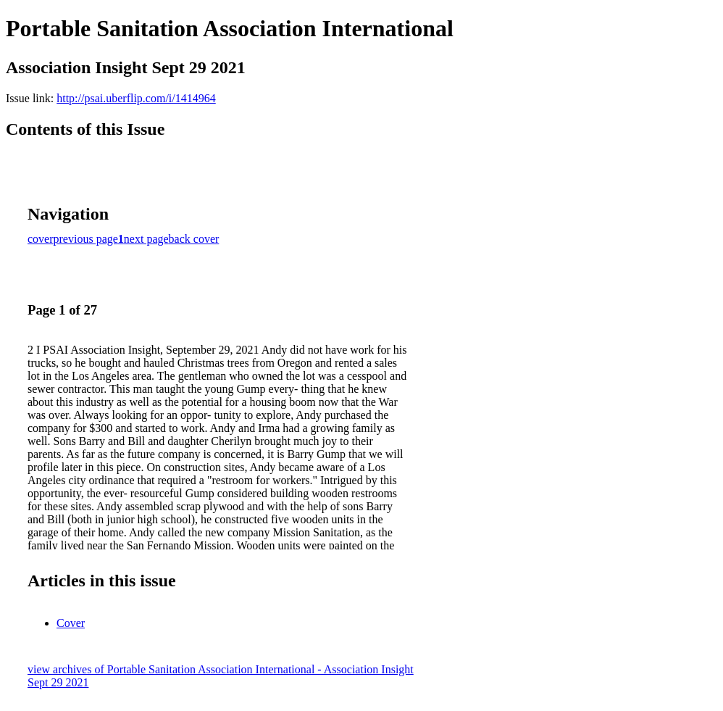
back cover (194, 239)
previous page (86, 239)
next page (146, 239)
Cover (71, 623)
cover (41, 239)
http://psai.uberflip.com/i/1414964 (136, 98)
